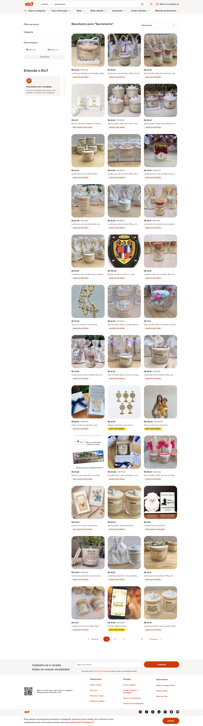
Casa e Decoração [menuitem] (61, 10)
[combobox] (46, 4)
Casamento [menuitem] (118, 10)
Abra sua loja (162, 696)
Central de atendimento (133, 703)
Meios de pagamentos (165, 685)
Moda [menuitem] (81, 10)
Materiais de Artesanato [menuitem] (167, 10)
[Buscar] (97, 4)
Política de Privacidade (101, 671)
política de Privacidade (82, 722)
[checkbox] (78, 671)
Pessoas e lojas (96, 696)
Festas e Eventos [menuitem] (140, 10)
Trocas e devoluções (132, 698)
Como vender (162, 691)
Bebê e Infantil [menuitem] (98, 10)
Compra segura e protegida (130, 691)
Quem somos (95, 685)
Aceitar (171, 720)
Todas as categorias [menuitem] (37, 10)
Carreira (93, 690)
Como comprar (129, 685)
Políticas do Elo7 (97, 701)
